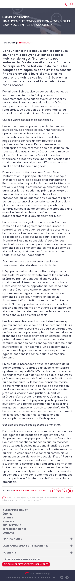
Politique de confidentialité (41, 577)
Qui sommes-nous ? (15, 510)
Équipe (7, 513)
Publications (11, 525)
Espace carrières (14, 529)
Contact (8, 532)
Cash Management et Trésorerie (25, 545)
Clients (7, 517)
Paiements (9, 552)
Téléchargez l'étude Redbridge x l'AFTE (26, 564)
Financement (25, 42)
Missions (8, 521)
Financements (12, 538)
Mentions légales (15, 577)
